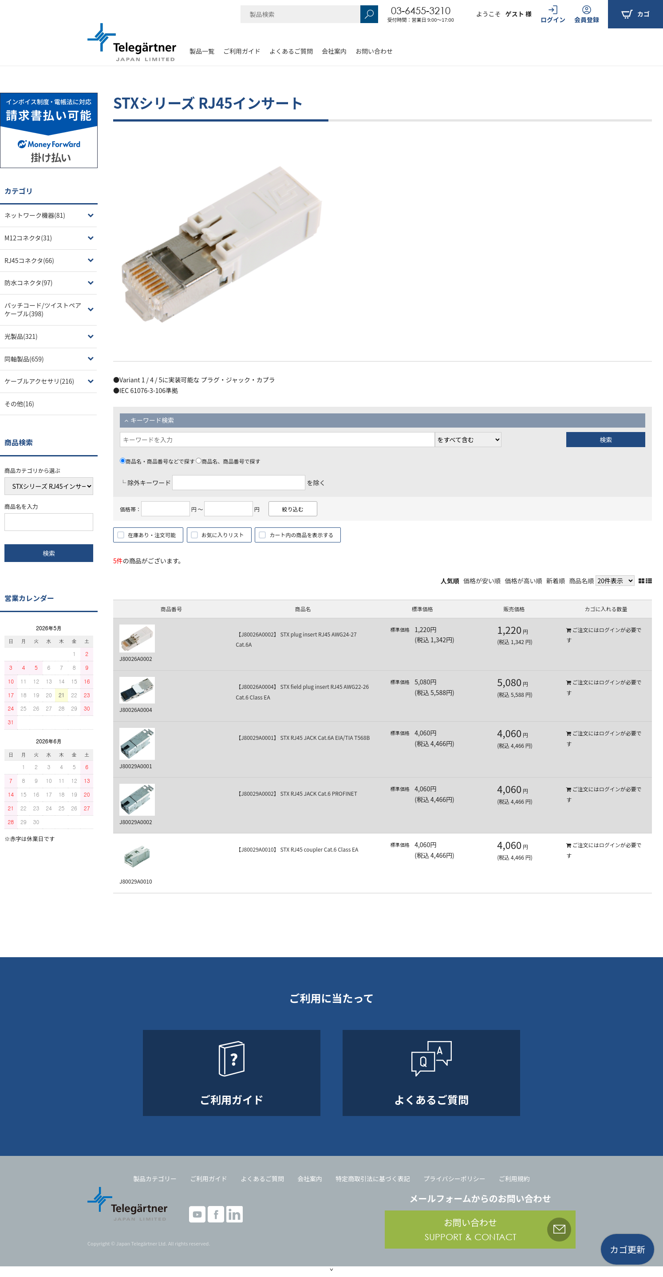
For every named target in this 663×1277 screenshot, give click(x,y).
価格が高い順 (523, 580)
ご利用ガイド (241, 51)
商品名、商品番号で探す (228, 461)
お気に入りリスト (222, 534)
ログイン (609, 629)
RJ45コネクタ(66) (29, 260)
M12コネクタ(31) (28, 237)
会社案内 (334, 51)
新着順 (555, 580)
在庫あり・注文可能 (152, 534)
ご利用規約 (514, 1178)
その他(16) (19, 403)
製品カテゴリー (155, 1178)
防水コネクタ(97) (28, 282)
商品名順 (581, 580)
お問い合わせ (374, 51)
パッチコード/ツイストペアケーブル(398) (42, 309)
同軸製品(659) (24, 358)
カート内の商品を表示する (301, 534)
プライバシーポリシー (454, 1178)
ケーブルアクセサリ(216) (39, 381)
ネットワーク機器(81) (34, 215)
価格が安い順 (482, 580)
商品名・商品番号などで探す (157, 461)
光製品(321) (21, 336)
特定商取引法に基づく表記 (372, 1178)
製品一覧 (201, 51)
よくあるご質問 (291, 51)
